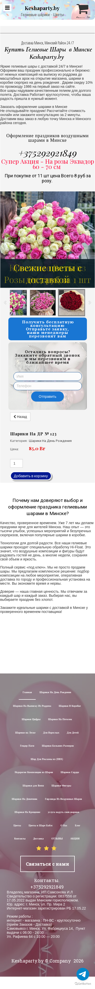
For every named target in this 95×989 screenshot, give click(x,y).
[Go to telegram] (83, 974)
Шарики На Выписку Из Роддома (32, 706)
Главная (27, 692)
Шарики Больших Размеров (58, 746)
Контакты (20, 839)
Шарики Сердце (70, 772)
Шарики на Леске (25, 733)
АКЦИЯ (75, 839)
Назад (20, 417)
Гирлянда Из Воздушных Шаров (63, 799)
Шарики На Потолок (60, 719)
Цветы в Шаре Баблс (41, 826)
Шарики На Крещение (27, 812)
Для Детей (73, 733)
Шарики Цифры (31, 719)
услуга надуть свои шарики (63, 812)
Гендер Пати (27, 746)
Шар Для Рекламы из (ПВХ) (47, 759)
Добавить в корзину (31, 475)
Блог (77, 826)
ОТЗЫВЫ (57, 839)
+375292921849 (47, 153)
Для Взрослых (51, 733)
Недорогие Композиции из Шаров (34, 772)
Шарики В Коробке (70, 706)
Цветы (17, 826)
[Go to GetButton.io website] (83, 983)
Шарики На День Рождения (55, 692)
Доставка (38, 839)
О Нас (63, 826)
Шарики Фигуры (61, 786)
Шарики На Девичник (24, 799)
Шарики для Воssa (33, 786)
